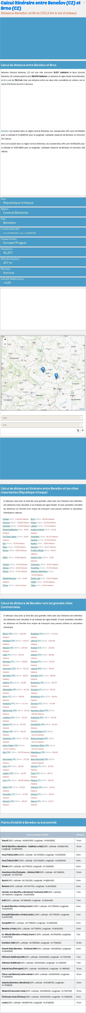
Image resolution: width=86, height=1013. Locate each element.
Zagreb (34, 655)
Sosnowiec (7, 759)
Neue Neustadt (37, 759)
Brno (6, 80)
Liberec (34, 526)
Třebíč (33, 582)
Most (5, 547)
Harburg (34, 787)
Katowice (7, 704)
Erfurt (5, 787)
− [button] (5, 344)
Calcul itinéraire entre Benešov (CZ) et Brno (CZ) (40, 5)
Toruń (33, 773)
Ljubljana (7, 718)
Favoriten (7, 794)
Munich (6, 648)
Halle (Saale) (8, 745)
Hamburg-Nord (37, 711)
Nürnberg (7, 676)
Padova (34, 780)
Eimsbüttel (35, 724)
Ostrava (6, 523)
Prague (6, 519)
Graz (5, 766)
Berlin (5, 634)
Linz (4, 780)
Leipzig (34, 669)
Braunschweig (37, 738)
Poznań (34, 662)
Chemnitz (7, 738)
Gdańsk (6, 683)
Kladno (34, 543)
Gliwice (34, 794)
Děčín (5, 557)
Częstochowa (37, 731)
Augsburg (35, 718)
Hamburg (7, 641)
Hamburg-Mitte (37, 745)
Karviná (34, 547)
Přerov (6, 571)
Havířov (34, 540)
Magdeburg (36, 752)
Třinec (5, 585)
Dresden (34, 676)
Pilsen (33, 523)
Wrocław (6, 662)
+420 (7, 282)
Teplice (6, 564)
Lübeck (6, 773)
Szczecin (35, 690)
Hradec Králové (37, 530)
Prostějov (35, 568)
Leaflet (81, 409)
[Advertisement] (43, 38)
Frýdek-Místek (37, 550)
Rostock (6, 801)
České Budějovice (10, 530)
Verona (34, 766)
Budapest (35, 634)
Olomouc (6, 526)
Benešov (5, 131)
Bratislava (35, 683)
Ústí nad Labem (9, 537)
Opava (5, 550)
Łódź (5, 655)
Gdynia (6, 724)
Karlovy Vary (36, 557)
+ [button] (5, 339)
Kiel (4, 752)
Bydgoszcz (35, 697)
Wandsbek (7, 690)
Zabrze (34, 801)
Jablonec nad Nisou (39, 571)
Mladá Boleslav (9, 578)
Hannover (7, 669)
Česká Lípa (35, 578)
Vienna (34, 641)
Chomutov (35, 564)
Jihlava (6, 568)
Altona (6, 731)
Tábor (33, 585)
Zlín (4, 543)
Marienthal (7, 711)
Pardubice (35, 537)
